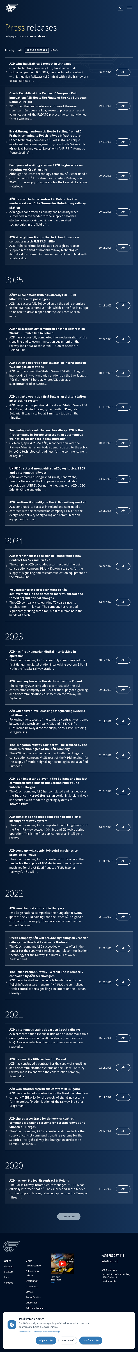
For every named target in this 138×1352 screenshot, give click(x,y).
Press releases (36, 50)
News (54, 50)
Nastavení (67, 1340)
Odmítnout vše (91, 1340)
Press (23, 36)
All (20, 50)
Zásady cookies (25, 1331)
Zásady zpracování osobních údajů (46, 1331)
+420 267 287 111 (113, 1256)
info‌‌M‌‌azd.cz (110, 1261)
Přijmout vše (46, 1340)
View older (69, 1216)
